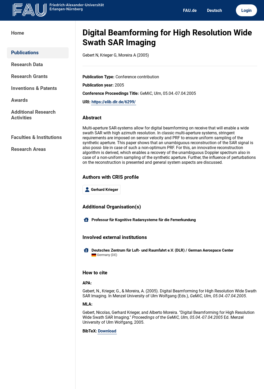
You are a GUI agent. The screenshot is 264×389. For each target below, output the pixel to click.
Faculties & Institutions (36, 137)
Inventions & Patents (34, 88)
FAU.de (190, 10)
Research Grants (29, 76)
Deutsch (214, 10)
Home (17, 33)
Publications (25, 53)
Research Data (27, 64)
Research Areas (28, 149)
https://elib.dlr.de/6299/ (114, 101)
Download (107, 331)
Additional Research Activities (33, 115)
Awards (19, 100)
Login (246, 10)
